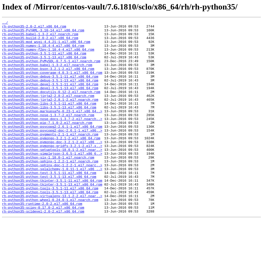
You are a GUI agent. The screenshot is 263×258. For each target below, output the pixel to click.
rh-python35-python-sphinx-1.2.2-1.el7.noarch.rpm (50, 189)
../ (5, 23)
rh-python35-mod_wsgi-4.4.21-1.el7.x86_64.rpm (46, 46)
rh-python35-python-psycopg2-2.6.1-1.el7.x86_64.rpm (52, 148)
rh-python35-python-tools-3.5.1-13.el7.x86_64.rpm (50, 226)
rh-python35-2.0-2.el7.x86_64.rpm (34, 27)
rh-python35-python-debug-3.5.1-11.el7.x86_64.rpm (50, 88)
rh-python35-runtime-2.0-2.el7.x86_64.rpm (42, 240)
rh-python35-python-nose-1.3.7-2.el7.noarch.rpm (48, 134)
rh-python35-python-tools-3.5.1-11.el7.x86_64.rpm (50, 222)
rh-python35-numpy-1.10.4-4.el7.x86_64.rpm (43, 51)
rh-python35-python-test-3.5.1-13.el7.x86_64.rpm (49, 208)
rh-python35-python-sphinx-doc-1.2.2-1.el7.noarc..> (52, 194)
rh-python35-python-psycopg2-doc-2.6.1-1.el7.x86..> (52, 152)
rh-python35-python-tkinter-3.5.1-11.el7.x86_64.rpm (52, 212)
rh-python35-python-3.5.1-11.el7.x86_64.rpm (44, 60)
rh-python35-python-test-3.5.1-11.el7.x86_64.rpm (49, 203)
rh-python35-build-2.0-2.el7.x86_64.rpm (40, 41)
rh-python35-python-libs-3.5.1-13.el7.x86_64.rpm (49, 125)
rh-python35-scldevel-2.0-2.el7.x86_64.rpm (43, 249)
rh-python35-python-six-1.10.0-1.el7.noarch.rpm (48, 185)
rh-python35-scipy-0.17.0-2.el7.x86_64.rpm (43, 245)
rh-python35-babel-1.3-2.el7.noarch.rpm (40, 37)
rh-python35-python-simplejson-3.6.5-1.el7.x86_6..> (52, 180)
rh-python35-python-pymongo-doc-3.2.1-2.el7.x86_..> (52, 166)
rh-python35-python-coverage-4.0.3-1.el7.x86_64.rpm (52, 83)
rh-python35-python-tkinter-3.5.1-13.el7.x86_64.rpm (52, 217)
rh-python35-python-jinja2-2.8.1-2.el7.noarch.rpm (50, 115)
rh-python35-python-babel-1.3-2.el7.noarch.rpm (47, 74)
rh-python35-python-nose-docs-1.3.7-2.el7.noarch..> (52, 138)
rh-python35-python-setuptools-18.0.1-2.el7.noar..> (52, 175)
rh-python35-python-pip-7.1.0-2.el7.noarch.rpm (47, 143)
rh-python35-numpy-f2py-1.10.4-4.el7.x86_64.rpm (48, 55)
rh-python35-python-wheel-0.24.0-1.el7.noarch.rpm (50, 236)
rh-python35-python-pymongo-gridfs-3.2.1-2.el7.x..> (52, 171)
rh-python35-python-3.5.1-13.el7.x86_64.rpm (44, 64)
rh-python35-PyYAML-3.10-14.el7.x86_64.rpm (43, 32)
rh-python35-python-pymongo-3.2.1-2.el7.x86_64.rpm (51, 162)
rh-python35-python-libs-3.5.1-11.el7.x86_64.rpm (49, 120)
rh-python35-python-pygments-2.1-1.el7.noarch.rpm (50, 157)
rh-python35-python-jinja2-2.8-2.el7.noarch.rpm (48, 111)
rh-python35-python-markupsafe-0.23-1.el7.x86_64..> (52, 129)
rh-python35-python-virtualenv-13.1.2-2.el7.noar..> (52, 231)
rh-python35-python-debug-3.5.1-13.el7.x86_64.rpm (50, 92)
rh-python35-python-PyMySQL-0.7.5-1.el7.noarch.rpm (51, 69)
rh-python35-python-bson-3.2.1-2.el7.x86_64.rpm (48, 78)
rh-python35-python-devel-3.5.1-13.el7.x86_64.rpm (50, 101)
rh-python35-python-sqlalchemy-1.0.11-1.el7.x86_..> (52, 199)
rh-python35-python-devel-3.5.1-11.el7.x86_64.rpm (50, 97)
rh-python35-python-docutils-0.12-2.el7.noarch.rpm (51, 106)
